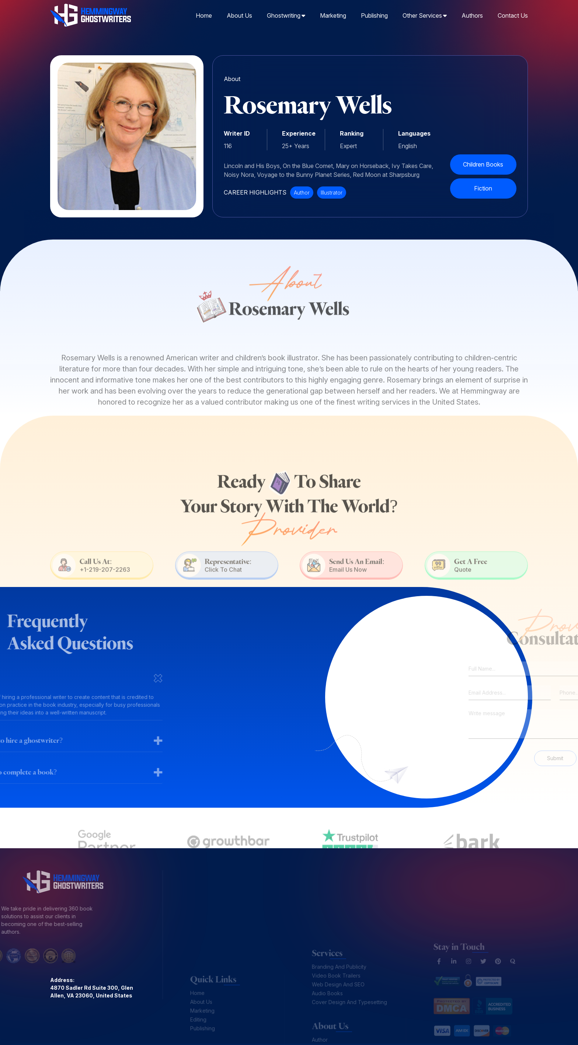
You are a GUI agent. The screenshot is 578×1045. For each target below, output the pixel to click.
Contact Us (513, 14)
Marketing (333, 14)
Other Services (425, 14)
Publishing (374, 14)
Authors (472, 14)
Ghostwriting (286, 14)
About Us (239, 14)
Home (204, 14)
